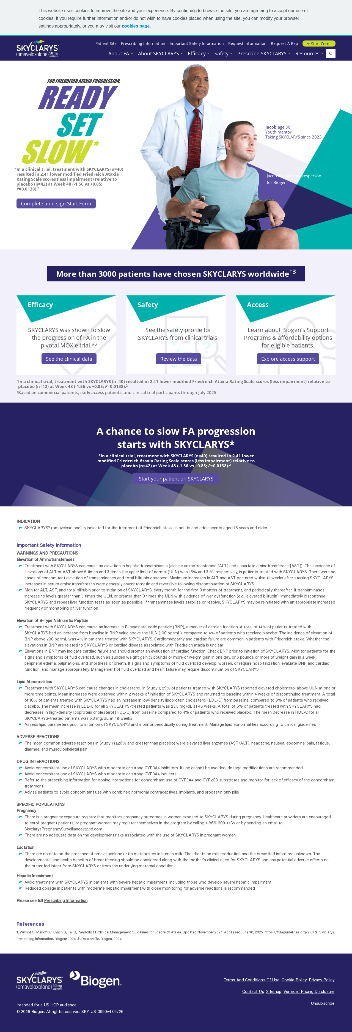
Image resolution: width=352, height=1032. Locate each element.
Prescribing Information (143, 43)
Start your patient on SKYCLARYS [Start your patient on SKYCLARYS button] (176, 478)
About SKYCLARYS (159, 53)
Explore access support (288, 358)
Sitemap (274, 991)
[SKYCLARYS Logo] (39, 980)
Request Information (247, 43)
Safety (222, 53)
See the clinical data (69, 358)
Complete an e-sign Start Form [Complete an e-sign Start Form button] (56, 203)
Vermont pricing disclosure (309, 991)
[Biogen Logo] (96, 979)
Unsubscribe (322, 1003)
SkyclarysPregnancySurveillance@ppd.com (63, 829)
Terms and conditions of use (251, 979)
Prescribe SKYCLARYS (262, 53)
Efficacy (197, 53)
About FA (119, 53)
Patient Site (106, 43)
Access (258, 304)
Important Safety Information (197, 43)
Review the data (178, 358)
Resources (308, 53)
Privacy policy (321, 979)
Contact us (253, 991)
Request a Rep (284, 43)
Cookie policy (294, 979)
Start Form (321, 43)
